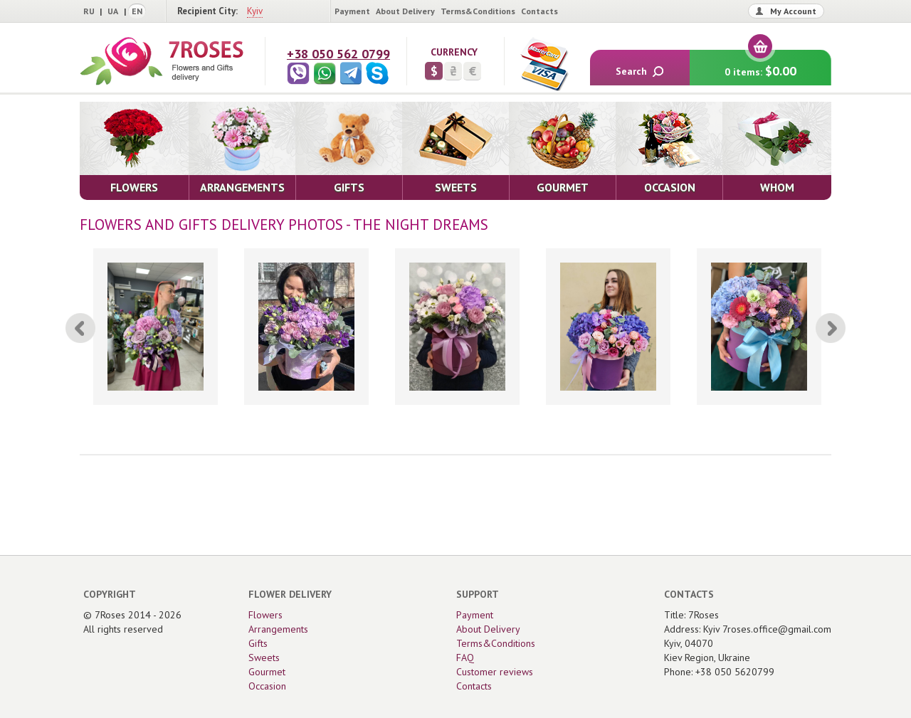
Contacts (539, 11)
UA (112, 11)
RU (89, 11)
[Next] (831, 328)
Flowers (265, 614)
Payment (352, 11)
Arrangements (278, 629)
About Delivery (405, 11)
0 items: (760, 64)
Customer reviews (494, 671)
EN (137, 11)
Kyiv (255, 11)
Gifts (258, 643)
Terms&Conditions (478, 11)
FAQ (465, 657)
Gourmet (266, 671)
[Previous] (80, 328)
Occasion (267, 686)
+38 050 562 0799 (338, 54)
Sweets (264, 657)
